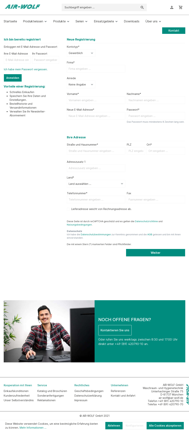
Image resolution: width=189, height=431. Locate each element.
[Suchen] (142, 7)
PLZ (129, 144)
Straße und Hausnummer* (82, 144)
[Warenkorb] (180, 7)
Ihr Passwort (39, 53)
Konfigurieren (134, 425)
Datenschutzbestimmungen (96, 234)
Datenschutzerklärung (88, 395)
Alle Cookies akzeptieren (165, 425)
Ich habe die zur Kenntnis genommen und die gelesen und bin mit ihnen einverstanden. (124, 236)
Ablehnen (114, 425)
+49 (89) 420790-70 (170, 404)
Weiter (155, 253)
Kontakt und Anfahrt (123, 395)
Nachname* (134, 93)
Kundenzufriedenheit (17, 395)
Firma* (71, 62)
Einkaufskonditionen (16, 391)
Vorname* (73, 93)
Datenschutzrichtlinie (146, 221)
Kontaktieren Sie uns (115, 330)
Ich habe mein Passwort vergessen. (26, 69)
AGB (149, 234)
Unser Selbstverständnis (19, 400)
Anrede (71, 78)
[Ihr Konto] (172, 7)
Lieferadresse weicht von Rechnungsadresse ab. (101, 209)
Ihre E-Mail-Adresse (16, 53)
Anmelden (12, 77)
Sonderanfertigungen (50, 395)
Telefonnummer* (77, 193)
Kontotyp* (73, 46)
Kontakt (173, 30)
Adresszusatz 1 (76, 161)
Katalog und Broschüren (52, 391)
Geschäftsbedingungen (88, 391)
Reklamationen (46, 400)
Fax (129, 193)
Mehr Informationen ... (33, 427)
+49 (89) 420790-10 (129, 344)
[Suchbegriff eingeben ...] (100, 7)
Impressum (80, 400)
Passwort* (133, 109)
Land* (70, 177)
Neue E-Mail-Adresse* (80, 109)
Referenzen (118, 391)
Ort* (149, 144)
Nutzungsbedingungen (79, 224)
